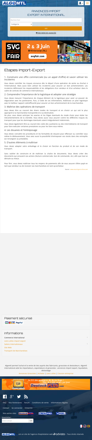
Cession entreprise (65, 373)
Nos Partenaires (15, 402)
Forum (27, 402)
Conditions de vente (40, 402)
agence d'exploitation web (42, 434)
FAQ (4, 402)
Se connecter (17, 408)
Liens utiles (51, 373)
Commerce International (14, 337)
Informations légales (59, 402)
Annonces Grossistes (27, 373)
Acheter (41, 373)
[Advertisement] (46, 201)
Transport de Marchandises (15, 351)
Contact (6, 408)
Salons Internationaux (13, 344)
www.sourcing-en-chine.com (79, 169)
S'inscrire (28, 408)
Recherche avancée (46, 33)
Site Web (8, 347)
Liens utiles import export (15, 341)
